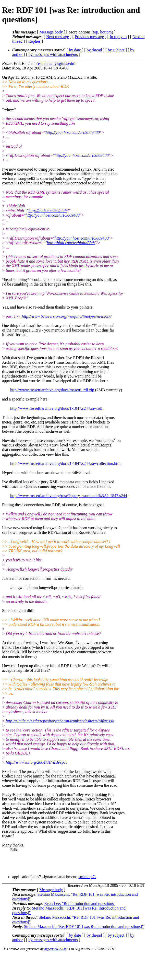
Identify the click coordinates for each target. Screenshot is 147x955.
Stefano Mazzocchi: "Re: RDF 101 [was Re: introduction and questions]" (84, 926)
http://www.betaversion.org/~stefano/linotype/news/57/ (67, 316)
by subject (116, 50)
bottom (106, 32)
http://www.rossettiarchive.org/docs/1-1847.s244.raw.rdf (56, 408)
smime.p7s (87, 877)
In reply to (118, 36)
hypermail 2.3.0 (55, 949)
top (95, 32)
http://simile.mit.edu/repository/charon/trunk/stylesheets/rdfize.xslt (60, 721)
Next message (57, 36)
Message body (51, 32)
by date (75, 50)
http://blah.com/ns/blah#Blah (71, 243)
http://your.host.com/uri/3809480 (73, 132)
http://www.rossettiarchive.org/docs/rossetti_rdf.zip (52, 390)
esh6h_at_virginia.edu (56, 63)
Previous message (89, 36)
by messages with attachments (53, 54)
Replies (34, 41)
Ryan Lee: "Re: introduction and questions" (79, 903)
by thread (94, 50)
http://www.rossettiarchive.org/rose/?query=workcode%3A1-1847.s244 (68, 495)
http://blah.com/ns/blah (47, 210)
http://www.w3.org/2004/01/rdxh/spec (36, 762)
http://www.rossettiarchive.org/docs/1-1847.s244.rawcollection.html (65, 463)
